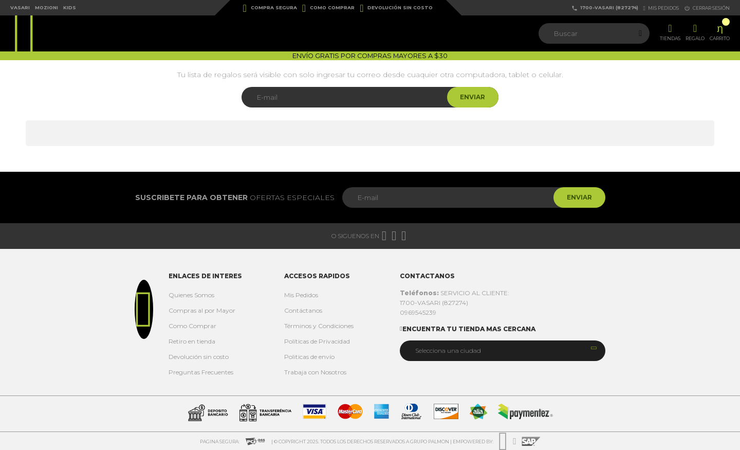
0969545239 (418, 312)
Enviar (470, 97)
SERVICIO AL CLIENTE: (454, 293)
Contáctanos (303, 310)
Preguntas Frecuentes (201, 372)
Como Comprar (328, 8)
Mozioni (46, 7)
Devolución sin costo (396, 8)
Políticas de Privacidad (317, 341)
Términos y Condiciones (319, 326)
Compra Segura (270, 8)
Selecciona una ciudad (448, 350)
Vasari (20, 7)
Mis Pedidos (301, 295)
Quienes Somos (191, 295)
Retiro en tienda (192, 341)
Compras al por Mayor (202, 310)
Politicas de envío (309, 357)
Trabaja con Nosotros (315, 372)
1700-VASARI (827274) (604, 8)
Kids (69, 7)
